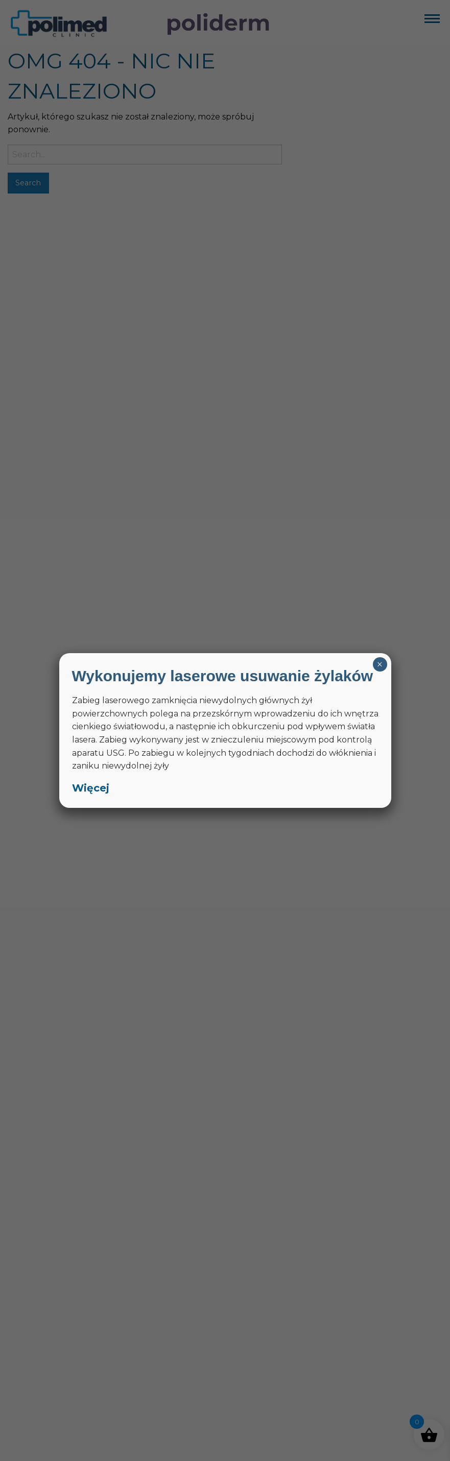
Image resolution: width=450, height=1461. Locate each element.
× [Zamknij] (380, 664)
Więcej (90, 788)
